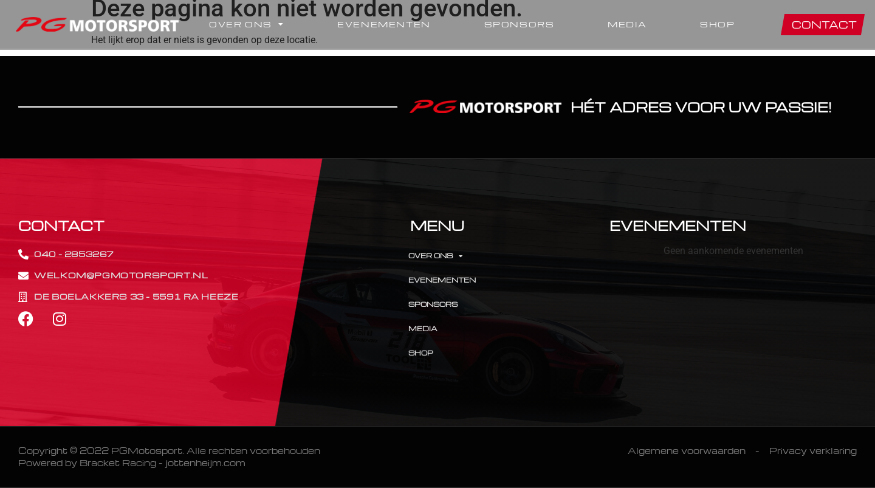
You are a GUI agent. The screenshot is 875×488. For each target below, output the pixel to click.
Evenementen (384, 24)
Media (627, 24)
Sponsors (519, 24)
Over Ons (246, 24)
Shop (717, 24)
